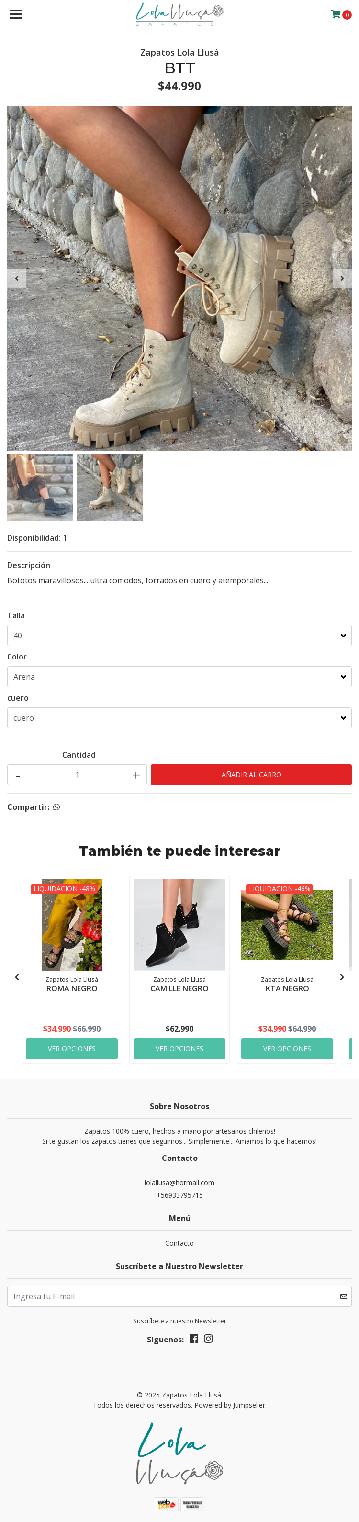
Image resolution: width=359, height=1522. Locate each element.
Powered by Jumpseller (229, 1404)
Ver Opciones (72, 1048)
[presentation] (16, 278)
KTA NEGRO (287, 988)
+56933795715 (180, 1195)
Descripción (28, 565)
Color (17, 656)
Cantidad (79, 755)
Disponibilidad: (34, 538)
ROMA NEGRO (72, 988)
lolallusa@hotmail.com (179, 1182)
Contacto (179, 1243)
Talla (16, 615)
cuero (18, 698)
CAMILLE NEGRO (179, 988)
